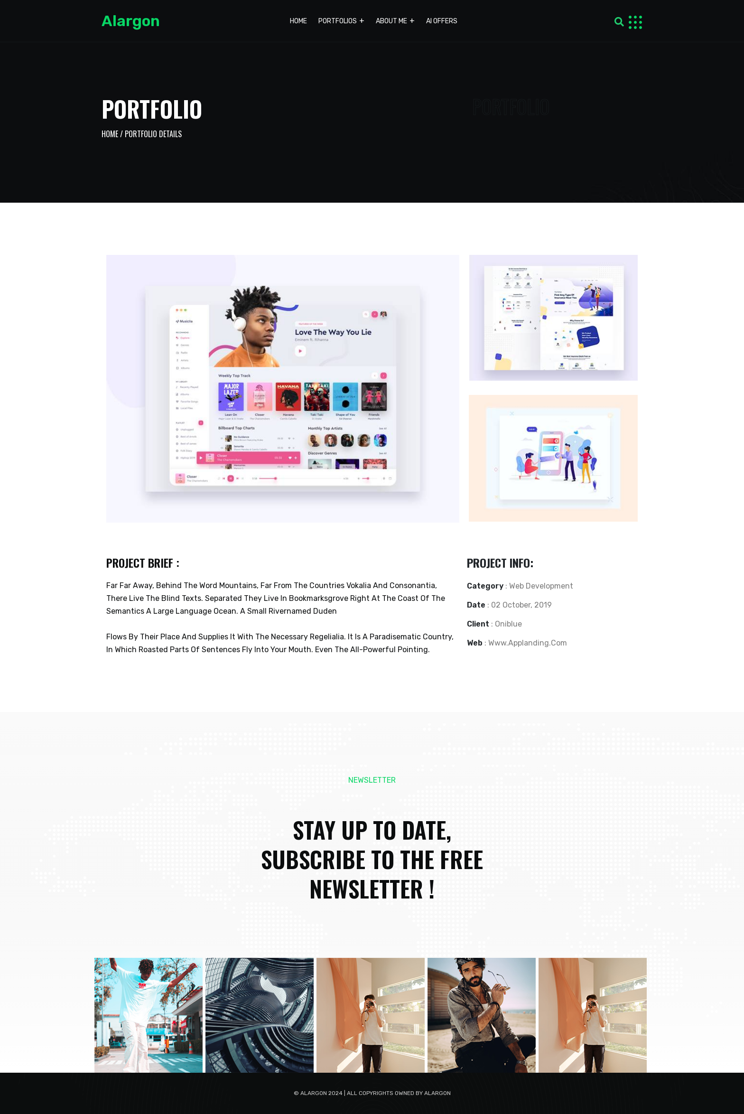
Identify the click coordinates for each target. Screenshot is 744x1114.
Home (298, 21)
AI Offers (441, 21)
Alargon (131, 21)
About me (391, 21)
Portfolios (337, 21)
